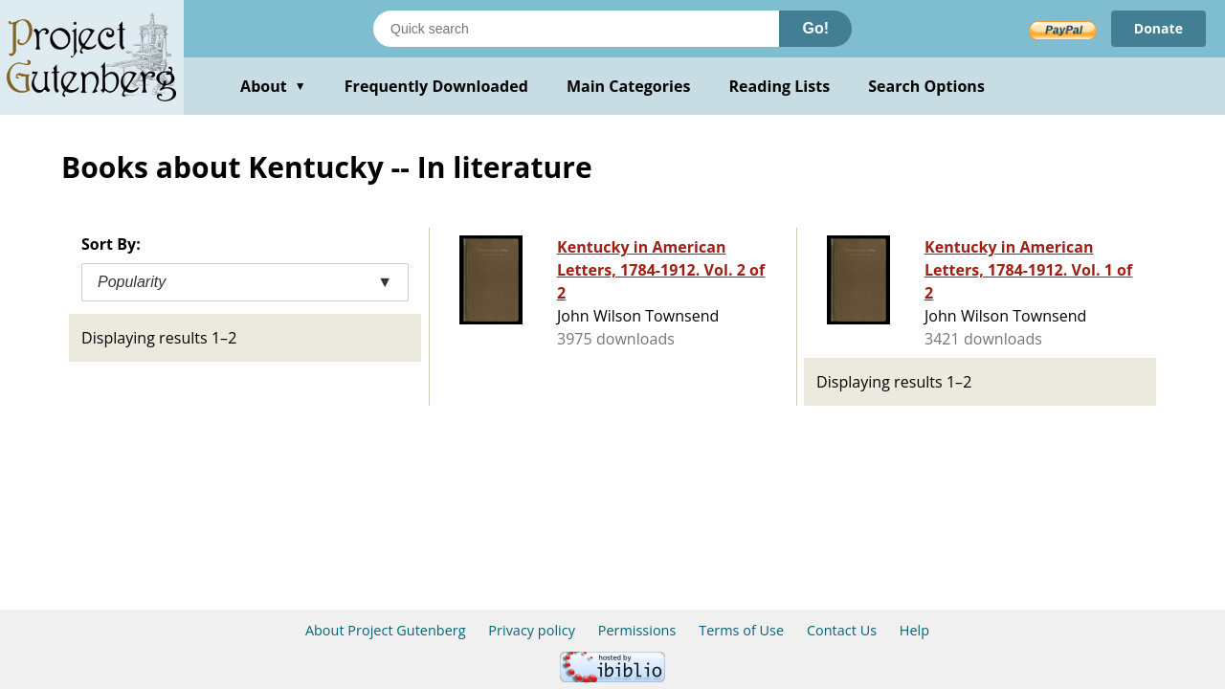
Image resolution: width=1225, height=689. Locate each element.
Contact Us (842, 630)
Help (914, 630)
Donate (1158, 28)
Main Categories (629, 86)
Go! (815, 28)
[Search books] (576, 29)
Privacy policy (531, 630)
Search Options (926, 86)
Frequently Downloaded (436, 86)
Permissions (637, 630)
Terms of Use (741, 630)
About (273, 86)
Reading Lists (780, 86)
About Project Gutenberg (385, 630)
